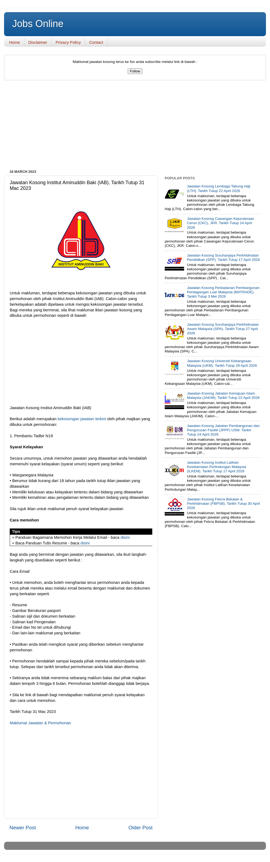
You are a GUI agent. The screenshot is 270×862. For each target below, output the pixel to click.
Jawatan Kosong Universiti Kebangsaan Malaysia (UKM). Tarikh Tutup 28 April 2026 (222, 363)
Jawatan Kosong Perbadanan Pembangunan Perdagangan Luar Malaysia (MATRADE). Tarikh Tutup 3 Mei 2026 (223, 292)
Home (14, 42)
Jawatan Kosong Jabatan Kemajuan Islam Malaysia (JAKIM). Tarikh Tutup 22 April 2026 (223, 395)
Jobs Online (37, 23)
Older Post (141, 827)
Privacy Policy (68, 42)
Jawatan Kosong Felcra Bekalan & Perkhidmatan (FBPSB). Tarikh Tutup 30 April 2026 (223, 503)
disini (125, 537)
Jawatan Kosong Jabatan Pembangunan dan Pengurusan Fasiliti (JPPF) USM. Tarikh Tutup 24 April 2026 (223, 430)
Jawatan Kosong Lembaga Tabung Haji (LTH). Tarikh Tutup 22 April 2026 (218, 188)
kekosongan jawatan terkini (82, 419)
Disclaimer (37, 42)
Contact (96, 42)
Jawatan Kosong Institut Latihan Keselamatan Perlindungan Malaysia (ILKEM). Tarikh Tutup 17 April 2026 (216, 466)
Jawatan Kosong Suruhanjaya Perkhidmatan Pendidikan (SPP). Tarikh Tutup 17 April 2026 (223, 257)
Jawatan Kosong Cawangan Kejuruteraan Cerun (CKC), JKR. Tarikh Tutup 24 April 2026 (220, 223)
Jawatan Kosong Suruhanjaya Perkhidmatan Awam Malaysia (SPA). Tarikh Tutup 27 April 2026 (223, 328)
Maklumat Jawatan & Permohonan (40, 723)
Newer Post (22, 827)
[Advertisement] (135, 126)
